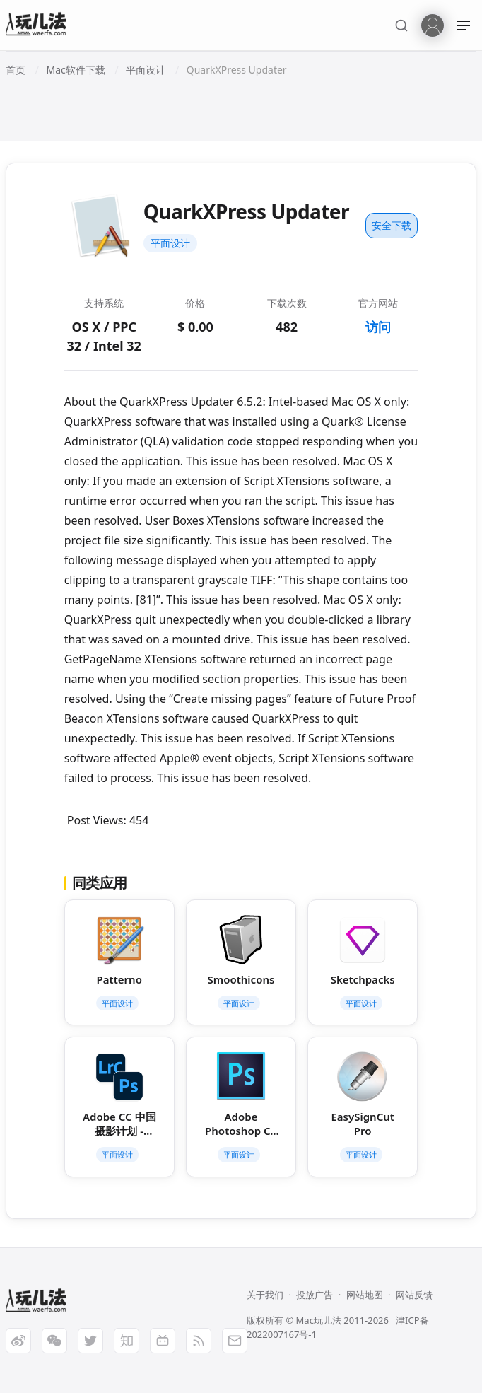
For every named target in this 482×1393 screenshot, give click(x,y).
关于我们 (265, 1294)
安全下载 (391, 225)
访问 (378, 326)
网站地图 (364, 1294)
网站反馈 (414, 1294)
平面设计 (170, 243)
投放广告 (314, 1294)
